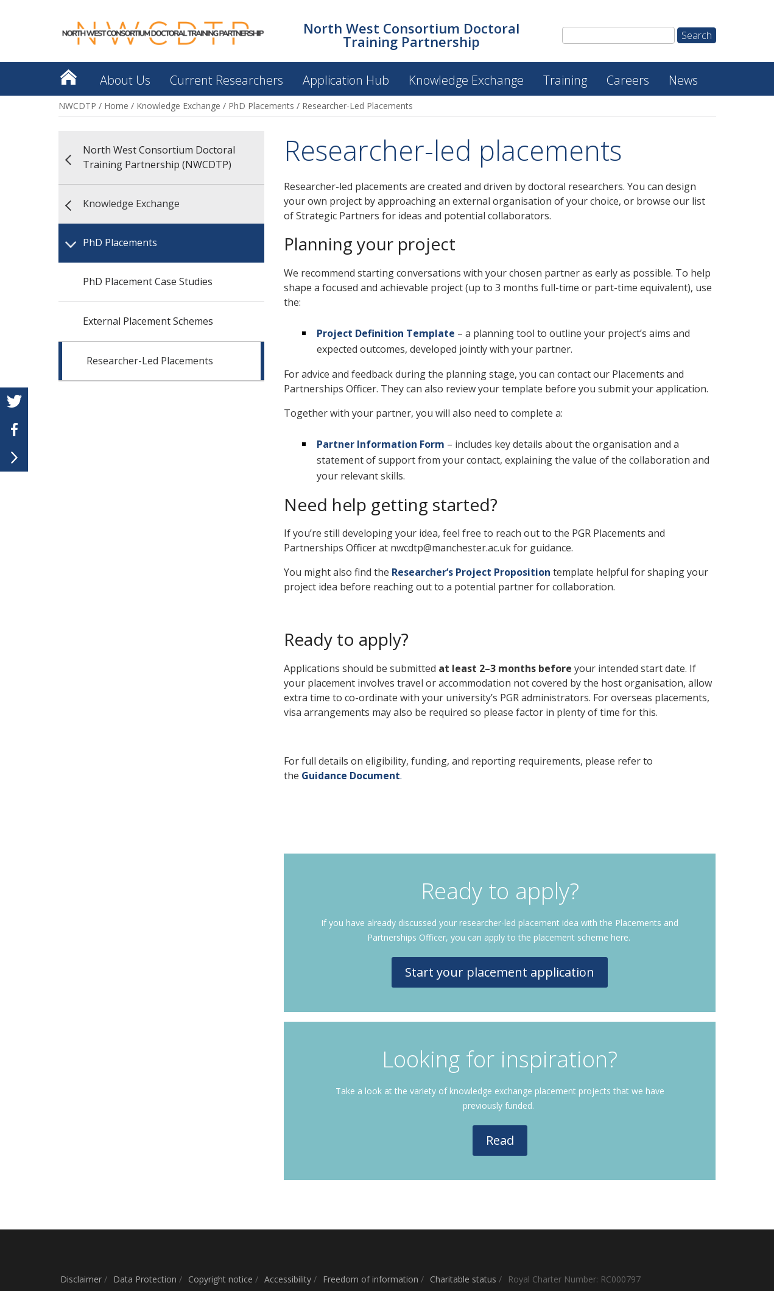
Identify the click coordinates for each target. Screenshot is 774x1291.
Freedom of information (370, 1279)
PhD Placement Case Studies (148, 281)
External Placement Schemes (148, 321)
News (683, 80)
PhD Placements (261, 105)
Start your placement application (499, 972)
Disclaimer (81, 1279)
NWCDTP (77, 105)
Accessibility (287, 1279)
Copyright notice (220, 1279)
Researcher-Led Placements (149, 360)
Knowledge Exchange (466, 80)
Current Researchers (226, 80)
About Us (125, 80)
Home (116, 105)
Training (565, 80)
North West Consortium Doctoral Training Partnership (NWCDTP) (68, 74)
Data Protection (145, 1279)
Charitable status (463, 1279)
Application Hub (346, 80)
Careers (628, 80)
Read (500, 1140)
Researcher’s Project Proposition (471, 572)
